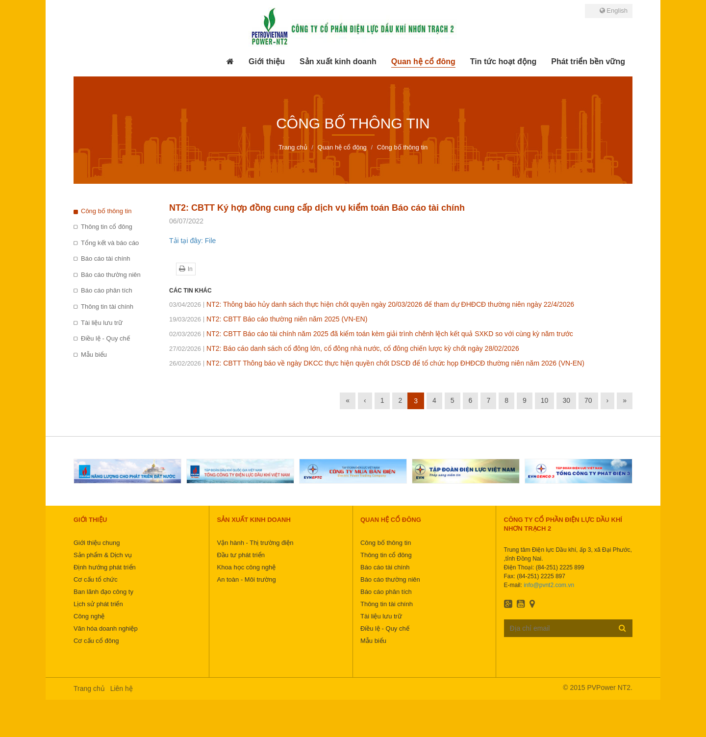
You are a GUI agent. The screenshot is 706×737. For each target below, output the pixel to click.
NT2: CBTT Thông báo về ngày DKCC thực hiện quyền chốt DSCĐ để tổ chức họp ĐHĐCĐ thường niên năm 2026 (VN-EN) (376, 363)
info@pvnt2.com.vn (549, 585)
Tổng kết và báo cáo (110, 242)
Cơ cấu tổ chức (96, 579)
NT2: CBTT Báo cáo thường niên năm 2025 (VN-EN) (268, 319)
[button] (266, 62)
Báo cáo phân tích (106, 290)
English (614, 10)
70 (588, 400)
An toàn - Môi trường (246, 579)
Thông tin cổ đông (106, 226)
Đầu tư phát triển (240, 555)
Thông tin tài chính (107, 306)
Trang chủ (89, 688)
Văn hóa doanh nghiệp (106, 628)
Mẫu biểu (94, 354)
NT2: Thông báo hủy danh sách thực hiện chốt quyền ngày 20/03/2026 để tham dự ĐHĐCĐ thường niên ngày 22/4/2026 (371, 304)
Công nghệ (89, 616)
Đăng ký (622, 627)
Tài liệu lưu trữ (102, 322)
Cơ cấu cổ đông (96, 640)
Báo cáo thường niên (111, 274)
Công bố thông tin (106, 211)
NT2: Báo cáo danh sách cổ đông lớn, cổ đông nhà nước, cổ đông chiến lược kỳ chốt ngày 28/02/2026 (344, 348)
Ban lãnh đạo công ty (103, 591)
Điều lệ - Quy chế (105, 338)
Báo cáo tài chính (105, 258)
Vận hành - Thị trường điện (255, 542)
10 (545, 400)
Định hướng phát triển (105, 567)
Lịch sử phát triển (98, 604)
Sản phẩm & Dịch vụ (103, 555)
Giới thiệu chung (97, 542)
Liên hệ (121, 688)
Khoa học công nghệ (246, 567)
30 (566, 400)
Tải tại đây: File (192, 241)
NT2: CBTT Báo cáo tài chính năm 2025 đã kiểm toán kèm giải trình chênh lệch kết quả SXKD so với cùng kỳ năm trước (371, 334)
